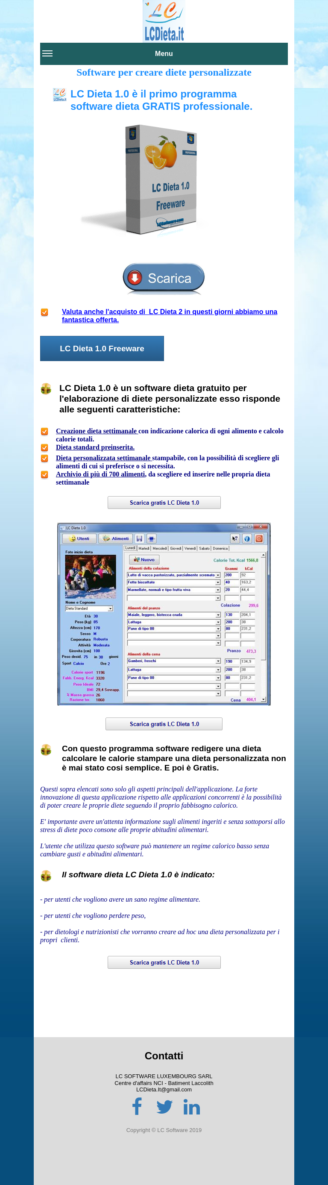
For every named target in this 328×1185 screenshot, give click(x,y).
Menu (107, 57)
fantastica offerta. (90, 319)
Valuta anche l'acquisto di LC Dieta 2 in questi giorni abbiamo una (169, 311)
